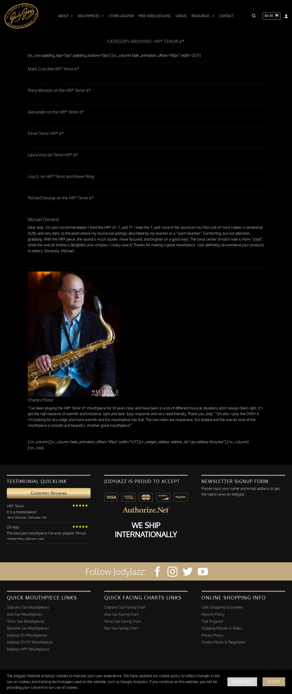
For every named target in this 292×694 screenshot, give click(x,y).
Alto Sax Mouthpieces (24, 614)
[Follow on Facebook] (157, 572)
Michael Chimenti (43, 219)
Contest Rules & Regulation (223, 642)
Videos (181, 16)
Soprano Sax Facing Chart (125, 607)
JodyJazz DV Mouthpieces (27, 635)
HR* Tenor (15, 506)
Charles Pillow (40, 399)
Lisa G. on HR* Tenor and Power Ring (61, 176)
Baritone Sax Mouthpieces (28, 628)
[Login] (286, 16)
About (65, 16)
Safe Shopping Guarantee (222, 607)
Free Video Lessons (154, 16)
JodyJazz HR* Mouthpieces (28, 649)
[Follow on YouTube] (203, 572)
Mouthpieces (91, 16)
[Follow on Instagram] (172, 572)
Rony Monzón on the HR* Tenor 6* (59, 90)
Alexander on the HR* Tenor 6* (56, 111)
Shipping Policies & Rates (221, 628)
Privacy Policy (212, 635)
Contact (226, 16)
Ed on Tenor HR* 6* (46, 133)
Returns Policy (212, 614)
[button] (254, 15)
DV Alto (13, 527)
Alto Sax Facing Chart (121, 614)
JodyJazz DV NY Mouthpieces (30, 642)
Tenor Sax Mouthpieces (25, 621)
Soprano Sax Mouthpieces (28, 607)
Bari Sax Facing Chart (121, 628)
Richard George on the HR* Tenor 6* (61, 197)
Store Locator (121, 16)
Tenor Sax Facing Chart (122, 621)
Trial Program (212, 621)
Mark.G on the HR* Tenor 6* (53, 68)
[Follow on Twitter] (187, 572)
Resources (203, 16)
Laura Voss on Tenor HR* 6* (53, 154)
